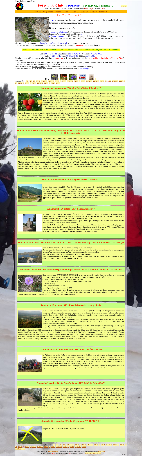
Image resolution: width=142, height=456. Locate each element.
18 (58, 81)
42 (115, 81)
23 (70, 81)
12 (44, 81)
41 (113, 81)
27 (79, 81)
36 (101, 81)
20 (63, 81)
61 (49, 83)
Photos (58, 11)
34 (96, 81)
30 (87, 81)
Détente (84, 11)
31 (89, 81)
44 (120, 81)
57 (40, 83)
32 (91, 81)
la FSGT (75, 11)
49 (21, 83)
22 (68, 81)
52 (28, 83)
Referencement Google (93, 453)
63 (54, 83)
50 (23, 83)
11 (42, 81)
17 (56, 81)
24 (72, 81)
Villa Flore (101, 451)
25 (75, 81)
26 (77, 81)
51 (26, 83)
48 (19, 83)
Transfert (103, 11)
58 (42, 83)
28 (82, 81)
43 (117, 81)
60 (47, 83)
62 (52, 83)
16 (53, 81)
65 (59, 83)
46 (124, 81)
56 (38, 83)
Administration (53, 451)
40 (110, 81)
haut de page (20, 449)
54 (33, 83)
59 (45, 83)
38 (105, 81)
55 (35, 83)
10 (39, 81)
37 (103, 81)
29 (84, 81)
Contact (93, 11)
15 (51, 81)
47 (16, 83)
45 (122, 81)
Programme (48, 11)
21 (65, 81)
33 (94, 81)
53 (31, 83)
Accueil (37, 11)
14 (49, 81)
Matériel (66, 11)
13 (46, 81)
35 (98, 81)
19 (60, 81)
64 (57, 83)
